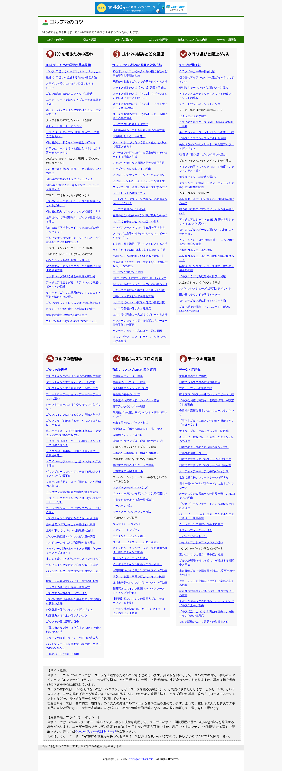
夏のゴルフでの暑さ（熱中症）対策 (201, 554)
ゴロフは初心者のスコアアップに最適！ (70, 93)
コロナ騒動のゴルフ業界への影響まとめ (204, 621)
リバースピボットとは (193, 536)
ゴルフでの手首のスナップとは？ (66, 593)
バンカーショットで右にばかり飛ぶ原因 (137, 330)
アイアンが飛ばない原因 (128, 272)
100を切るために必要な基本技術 (68, 65)
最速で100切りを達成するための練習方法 (71, 77)
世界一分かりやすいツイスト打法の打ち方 (72, 581)
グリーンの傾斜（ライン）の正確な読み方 (72, 637)
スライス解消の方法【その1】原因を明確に (139, 87)
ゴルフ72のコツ (67, 21)
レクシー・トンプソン (126, 529)
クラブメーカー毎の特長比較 (197, 71)
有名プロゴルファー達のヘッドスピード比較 (206, 394)
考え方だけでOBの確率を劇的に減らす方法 (139, 249)
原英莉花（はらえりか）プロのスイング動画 (140, 570)
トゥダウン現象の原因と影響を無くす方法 (72, 492)
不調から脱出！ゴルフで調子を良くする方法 (140, 81)
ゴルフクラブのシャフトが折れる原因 (202, 138)
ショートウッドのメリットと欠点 (199, 103)
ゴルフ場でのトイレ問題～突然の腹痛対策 (139, 302)
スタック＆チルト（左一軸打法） (133, 499)
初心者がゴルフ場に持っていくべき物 (202, 300)
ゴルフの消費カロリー (193, 453)
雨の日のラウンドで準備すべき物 (199, 294)
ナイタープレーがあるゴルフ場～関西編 (204, 431)
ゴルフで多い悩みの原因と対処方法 (137, 65)
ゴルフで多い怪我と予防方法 (130, 124)
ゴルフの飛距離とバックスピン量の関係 (70, 536)
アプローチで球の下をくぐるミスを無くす (139, 181)
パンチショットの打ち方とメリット (68, 260)
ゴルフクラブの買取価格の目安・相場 (202, 276)
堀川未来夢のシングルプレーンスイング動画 (140, 582)
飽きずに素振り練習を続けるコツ (66, 315)
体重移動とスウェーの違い (129, 136)
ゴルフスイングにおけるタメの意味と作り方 (73, 414)
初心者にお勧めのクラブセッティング (69, 179)
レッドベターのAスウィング (130, 487)
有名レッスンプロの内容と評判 (134, 369)
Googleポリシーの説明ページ (95, 731)
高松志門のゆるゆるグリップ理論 (133, 465)
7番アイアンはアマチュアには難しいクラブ (139, 278)
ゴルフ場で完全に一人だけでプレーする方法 (140, 314)
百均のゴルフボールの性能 (195, 250)
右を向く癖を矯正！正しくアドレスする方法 (140, 243)
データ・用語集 (226, 39)
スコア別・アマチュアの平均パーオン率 (204, 471)
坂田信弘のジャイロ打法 (128, 434)
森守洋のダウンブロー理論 (129, 406)
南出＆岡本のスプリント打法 (130, 422)
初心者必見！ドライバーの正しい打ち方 (70, 142)
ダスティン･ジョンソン (127, 523)
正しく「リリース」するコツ (64, 126)
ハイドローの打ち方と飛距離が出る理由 (70, 542)
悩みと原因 (90, 39)
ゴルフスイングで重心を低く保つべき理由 (72, 518)
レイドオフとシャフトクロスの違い (201, 542)
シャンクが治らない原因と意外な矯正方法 (139, 162)
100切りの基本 (55, 39)
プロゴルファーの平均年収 (195, 388)
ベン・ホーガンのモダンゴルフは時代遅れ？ (140, 493)
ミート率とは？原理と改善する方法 (201, 524)
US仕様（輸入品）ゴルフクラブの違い (203, 154)
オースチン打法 (122, 505)
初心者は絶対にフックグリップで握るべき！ (73, 211)
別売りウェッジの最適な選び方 (198, 176)
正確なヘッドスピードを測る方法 (133, 296)
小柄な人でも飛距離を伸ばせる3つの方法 (138, 255)
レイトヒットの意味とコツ (129, 193)
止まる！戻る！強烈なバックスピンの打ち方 (73, 558)
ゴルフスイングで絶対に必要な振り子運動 (72, 564)
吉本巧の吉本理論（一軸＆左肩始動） (136, 453)
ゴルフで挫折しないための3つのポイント (71, 321)
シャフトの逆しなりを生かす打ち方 (68, 587)
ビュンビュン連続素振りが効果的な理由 (70, 308)
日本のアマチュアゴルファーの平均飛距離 (205, 465)
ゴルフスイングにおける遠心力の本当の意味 (73, 376)
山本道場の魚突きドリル (128, 471)
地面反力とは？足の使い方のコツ (66, 615)
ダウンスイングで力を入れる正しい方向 (70, 382)
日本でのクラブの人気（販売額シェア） (204, 447)
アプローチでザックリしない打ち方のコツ (139, 174)
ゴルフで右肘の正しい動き (129, 209)
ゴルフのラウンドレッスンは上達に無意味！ (73, 302)
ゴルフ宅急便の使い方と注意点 (132, 308)
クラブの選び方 (124, 39)
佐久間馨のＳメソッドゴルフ (130, 388)
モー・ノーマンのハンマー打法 (132, 511)
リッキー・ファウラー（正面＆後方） (136, 542)
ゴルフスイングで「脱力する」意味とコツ (72, 388)
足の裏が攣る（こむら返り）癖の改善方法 (139, 130)
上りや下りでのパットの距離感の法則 (69, 530)
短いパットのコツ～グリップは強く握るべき (140, 284)
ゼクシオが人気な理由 (193, 116)
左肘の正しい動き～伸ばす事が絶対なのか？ (140, 215)
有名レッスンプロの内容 (192, 39)
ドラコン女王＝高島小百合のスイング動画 (139, 576)
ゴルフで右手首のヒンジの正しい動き (136, 221)
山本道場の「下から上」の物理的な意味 (70, 524)
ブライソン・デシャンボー (129, 536)
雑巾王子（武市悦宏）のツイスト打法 (136, 400)
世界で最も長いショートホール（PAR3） (204, 477)
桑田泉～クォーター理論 (128, 376)
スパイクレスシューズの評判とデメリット (205, 288)
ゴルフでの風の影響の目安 (62, 621)
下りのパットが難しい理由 (62, 654)
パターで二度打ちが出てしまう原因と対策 (139, 290)
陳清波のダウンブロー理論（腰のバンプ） (139, 440)
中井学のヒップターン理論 (129, 382)
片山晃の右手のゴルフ (126, 394)
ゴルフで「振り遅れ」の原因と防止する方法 (140, 187)
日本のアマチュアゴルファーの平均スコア (205, 459)
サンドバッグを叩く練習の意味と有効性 (70, 276)
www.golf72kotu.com (141, 759)
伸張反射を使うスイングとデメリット (69, 609)
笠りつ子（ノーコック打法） (130, 558)
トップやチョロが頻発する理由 (132, 168)
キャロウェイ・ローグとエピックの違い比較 (206, 132)
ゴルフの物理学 (158, 39)
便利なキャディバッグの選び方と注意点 (204, 87)
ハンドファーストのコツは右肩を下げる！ (139, 227)
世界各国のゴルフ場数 (193, 376)
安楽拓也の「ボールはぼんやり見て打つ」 (139, 428)
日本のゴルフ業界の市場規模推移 (199, 382)
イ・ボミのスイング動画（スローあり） (137, 564)
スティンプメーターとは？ (195, 530)
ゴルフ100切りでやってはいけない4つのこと (73, 71)
